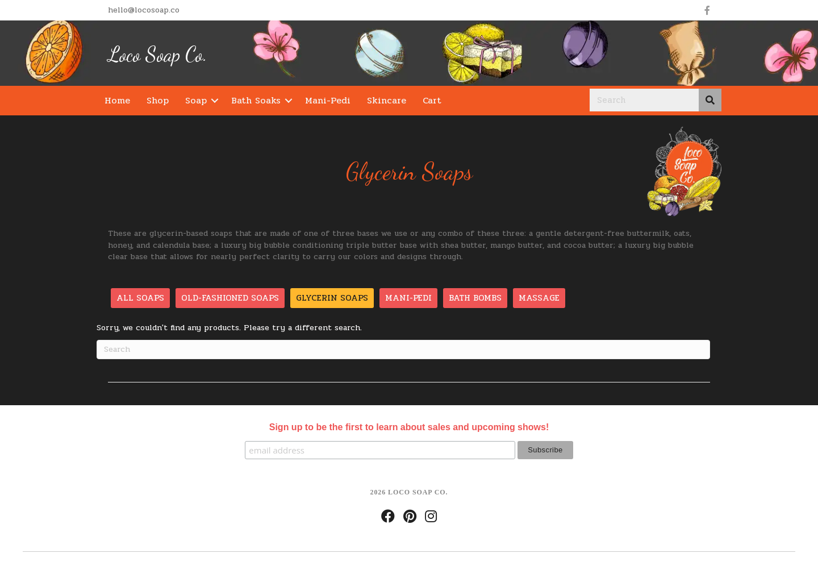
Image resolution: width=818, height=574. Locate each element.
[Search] (403, 349)
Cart (432, 100)
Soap (196, 100)
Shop (158, 100)
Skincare (386, 100)
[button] (215, 100)
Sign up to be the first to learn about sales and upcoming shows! (409, 427)
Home (117, 100)
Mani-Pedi (327, 100)
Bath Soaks (256, 100)
